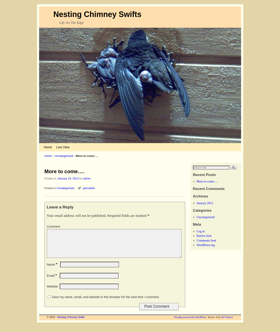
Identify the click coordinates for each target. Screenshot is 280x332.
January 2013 (205, 203)
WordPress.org (206, 245)
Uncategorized (64, 156)
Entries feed (204, 235)
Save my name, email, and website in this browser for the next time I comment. (106, 302)
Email (52, 281)
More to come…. (207, 181)
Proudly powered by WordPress (190, 322)
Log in (201, 231)
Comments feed (206, 240)
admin (87, 178)
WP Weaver (227, 322)
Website (52, 291)
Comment (53, 226)
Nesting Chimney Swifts (97, 14)
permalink (89, 188)
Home (48, 147)
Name (52, 269)
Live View (62, 147)
